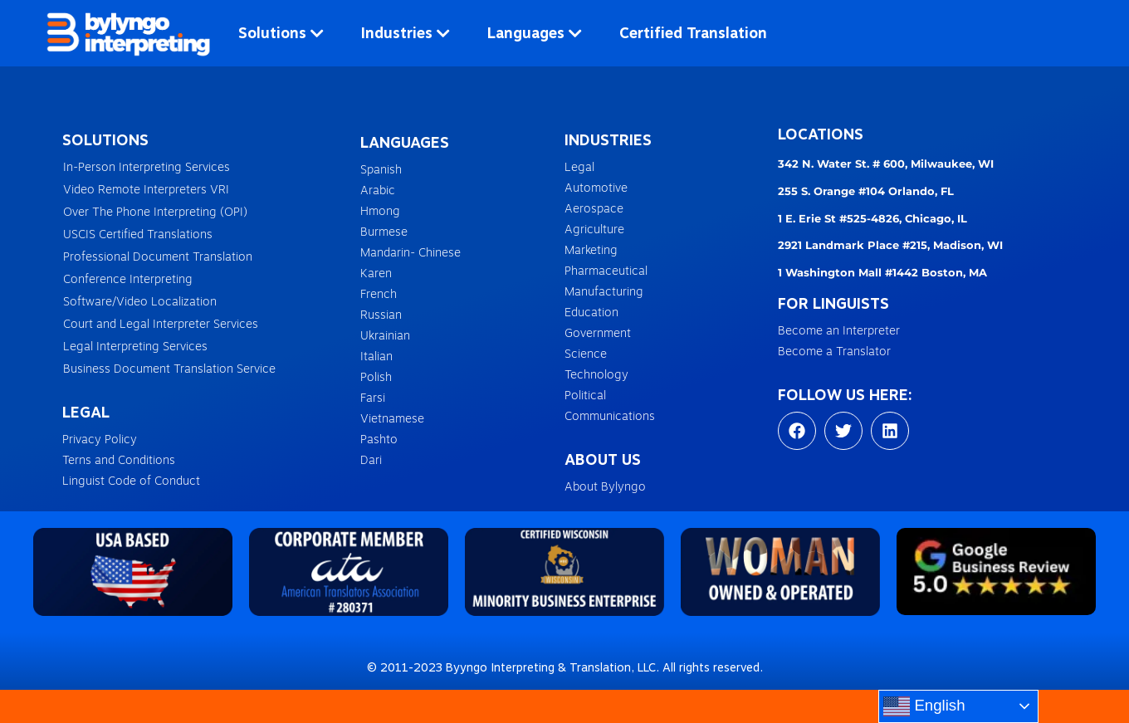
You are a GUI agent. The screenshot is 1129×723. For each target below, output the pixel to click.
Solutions (281, 33)
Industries (405, 33)
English (924, 706)
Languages (534, 33)
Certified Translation (693, 33)
